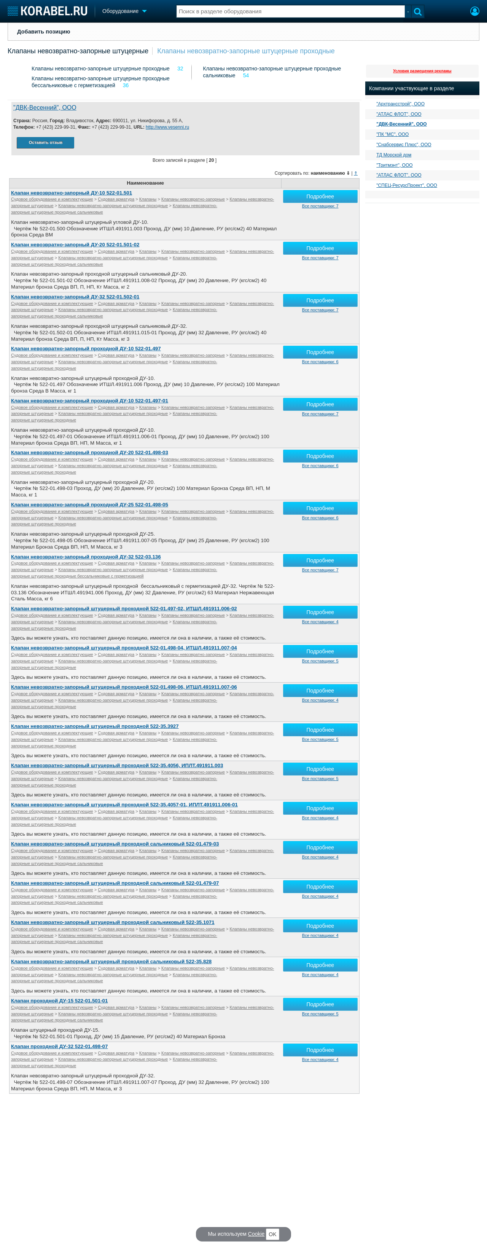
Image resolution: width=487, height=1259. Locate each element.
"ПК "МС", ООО (392, 134)
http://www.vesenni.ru (167, 127)
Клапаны (147, 199)
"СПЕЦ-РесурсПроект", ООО (406, 185)
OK (272, 1234)
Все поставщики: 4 (320, 621)
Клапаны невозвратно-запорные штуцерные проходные (246, 51)
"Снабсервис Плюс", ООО (403, 144)
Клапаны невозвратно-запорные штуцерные (78, 51)
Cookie (256, 1234)
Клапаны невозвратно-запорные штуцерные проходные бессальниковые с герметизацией (101, 81)
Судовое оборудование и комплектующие (52, 199)
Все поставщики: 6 (320, 361)
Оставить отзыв (45, 142)
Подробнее (320, 196)
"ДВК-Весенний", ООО (44, 107)
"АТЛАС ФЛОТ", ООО (398, 114)
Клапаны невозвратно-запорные (193, 199)
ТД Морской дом (393, 155)
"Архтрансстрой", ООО (400, 104)
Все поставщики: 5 (320, 661)
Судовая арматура (116, 199)
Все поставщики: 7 (320, 206)
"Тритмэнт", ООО (394, 165)
